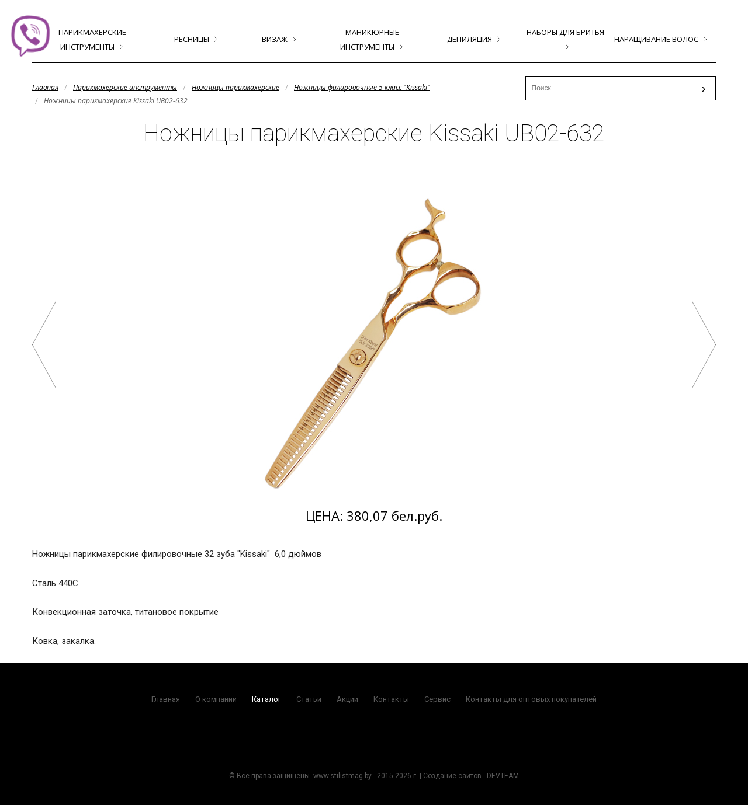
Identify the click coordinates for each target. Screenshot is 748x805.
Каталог (266, 699)
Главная (45, 87)
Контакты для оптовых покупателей (531, 699)
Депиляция (469, 39)
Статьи (308, 699)
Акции (347, 699)
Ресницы (191, 39)
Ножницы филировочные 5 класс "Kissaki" (362, 87)
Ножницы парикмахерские (235, 87)
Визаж (275, 39)
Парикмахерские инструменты (125, 87)
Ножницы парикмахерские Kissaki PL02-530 (703, 344)
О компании (216, 699)
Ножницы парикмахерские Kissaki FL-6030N (44, 344)
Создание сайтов (452, 776)
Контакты (391, 699)
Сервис (437, 699)
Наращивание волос (656, 39)
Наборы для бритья (565, 32)
